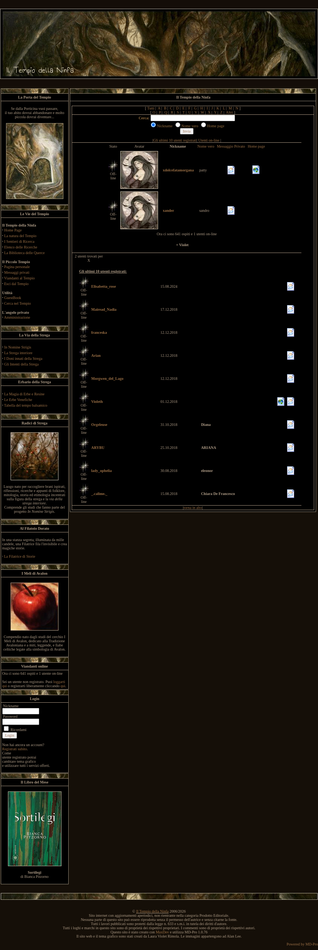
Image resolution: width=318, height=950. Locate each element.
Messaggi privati (16, 272)
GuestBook (12, 298)
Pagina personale (17, 267)
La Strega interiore (18, 353)
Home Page (13, 230)
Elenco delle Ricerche (20, 247)
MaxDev (162, 932)
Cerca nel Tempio (17, 303)
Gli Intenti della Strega (21, 364)
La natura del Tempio (20, 236)
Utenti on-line (209, 140)
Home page (256, 146)
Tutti (150, 108)
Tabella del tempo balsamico (26, 405)
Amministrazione (17, 317)
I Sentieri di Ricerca (19, 241)
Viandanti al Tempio (19, 278)
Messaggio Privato (231, 146)
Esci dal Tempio (16, 284)
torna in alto (193, 508)
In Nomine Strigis (17, 347)
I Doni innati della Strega (23, 358)
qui (62, 686)
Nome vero (205, 146)
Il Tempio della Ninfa (152, 911)
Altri (229, 112)
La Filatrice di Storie (19, 556)
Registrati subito (14, 749)
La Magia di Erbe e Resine (24, 394)
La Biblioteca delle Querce (24, 253)
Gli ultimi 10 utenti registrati (175, 140)
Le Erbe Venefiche (18, 400)
